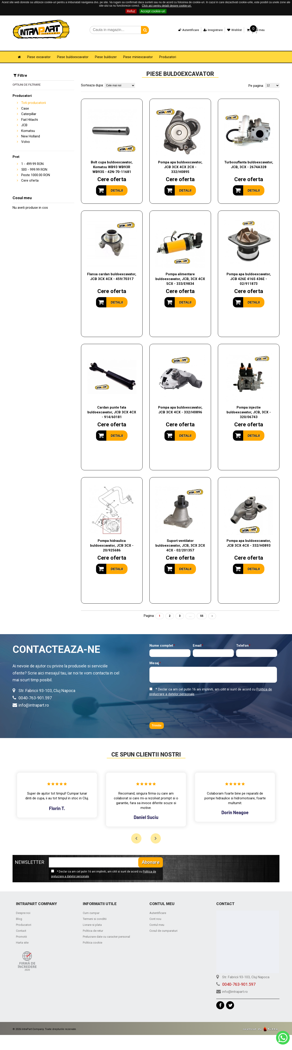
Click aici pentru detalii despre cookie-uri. (167, 5)
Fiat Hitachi (29, 113)
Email (197, 639)
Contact (21, 924)
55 (201, 609)
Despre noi (23, 906)
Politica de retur (93, 924)
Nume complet (161, 639)
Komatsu (28, 124)
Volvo (25, 135)
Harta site (22, 936)
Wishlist (231, 30)
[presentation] (184, 703)
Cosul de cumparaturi (163, 924)
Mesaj (154, 656)
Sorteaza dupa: (92, 79)
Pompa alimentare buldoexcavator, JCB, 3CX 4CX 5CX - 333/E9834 (180, 272)
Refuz (131, 11)
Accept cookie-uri (153, 11)
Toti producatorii (33, 96)
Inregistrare (209, 30)
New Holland (30, 130)
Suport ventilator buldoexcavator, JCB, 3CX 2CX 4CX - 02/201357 (180, 539)
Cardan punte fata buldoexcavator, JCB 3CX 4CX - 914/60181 (111, 406)
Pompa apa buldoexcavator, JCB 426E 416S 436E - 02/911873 (249, 272)
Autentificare (185, 30)
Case (25, 102)
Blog (19, 912)
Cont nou (155, 912)
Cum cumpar (91, 906)
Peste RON (35, 169)
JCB (24, 119)
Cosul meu (252, 30)
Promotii (21, 930)
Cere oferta (30, 174)
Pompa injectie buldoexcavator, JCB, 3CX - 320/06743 (249, 406)
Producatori (23, 918)
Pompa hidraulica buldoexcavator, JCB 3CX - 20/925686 (111, 539)
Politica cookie (92, 936)
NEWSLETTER (29, 856)
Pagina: (149, 609)
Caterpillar (28, 108)
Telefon (242, 639)
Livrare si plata (92, 918)
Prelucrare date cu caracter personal (106, 930)
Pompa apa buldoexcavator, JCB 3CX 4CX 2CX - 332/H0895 (180, 160)
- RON (32, 157)
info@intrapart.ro (33, 698)
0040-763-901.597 (35, 691)
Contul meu (156, 918)
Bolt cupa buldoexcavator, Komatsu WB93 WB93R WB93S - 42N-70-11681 (112, 160)
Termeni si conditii (95, 912)
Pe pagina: (256, 79)
